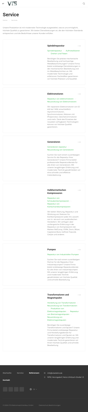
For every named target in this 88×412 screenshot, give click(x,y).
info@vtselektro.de (54, 373)
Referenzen (34, 373)
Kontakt (6, 380)
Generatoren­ (53, 142)
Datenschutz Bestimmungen (50, 405)
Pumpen (51, 249)
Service (20, 373)
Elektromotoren (55, 93)
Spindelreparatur (55, 45)
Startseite (7, 373)
